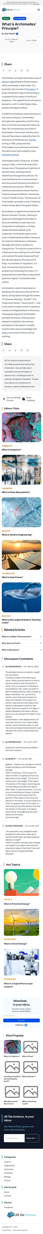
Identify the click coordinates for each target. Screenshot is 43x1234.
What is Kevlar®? (29, 1076)
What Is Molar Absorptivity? (16, 492)
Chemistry (7, 446)
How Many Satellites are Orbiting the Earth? (12, 1078)
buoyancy (31, 89)
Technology (8, 573)
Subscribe (21, 1020)
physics (5, 81)
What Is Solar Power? (12, 577)
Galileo (32, 139)
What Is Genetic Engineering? (17, 534)
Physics (8, 899)
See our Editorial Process (11, 399)
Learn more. (36, 4)
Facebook (8, 1207)
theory (5, 332)
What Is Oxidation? (11, 449)
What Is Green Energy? (15, 943)
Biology (6, 531)
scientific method (10, 154)
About (6, 1192)
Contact (7, 1195)
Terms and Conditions (20, 1230)
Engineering (10, 939)
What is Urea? (27, 1056)
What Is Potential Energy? (17, 903)
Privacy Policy (6, 1230)
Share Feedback (28, 399)
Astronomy (8, 1169)
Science (7, 1162)
